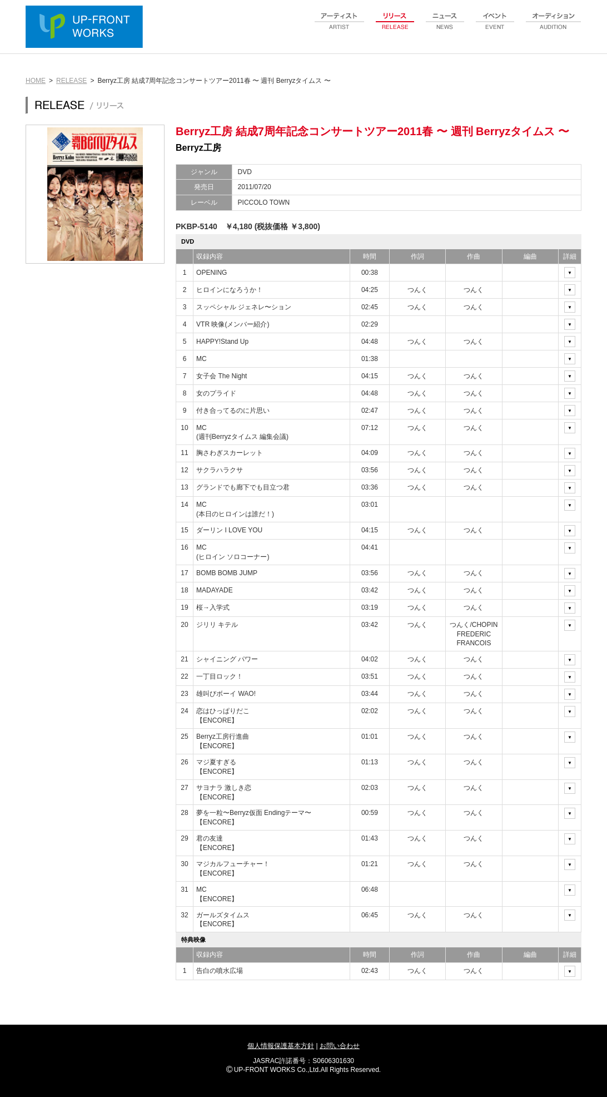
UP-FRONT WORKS (87, 28)
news (445, 27)
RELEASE (71, 81)
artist (340, 27)
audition (553, 27)
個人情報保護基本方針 (280, 1046)
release (395, 27)
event (495, 27)
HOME (36, 81)
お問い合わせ (340, 1046)
